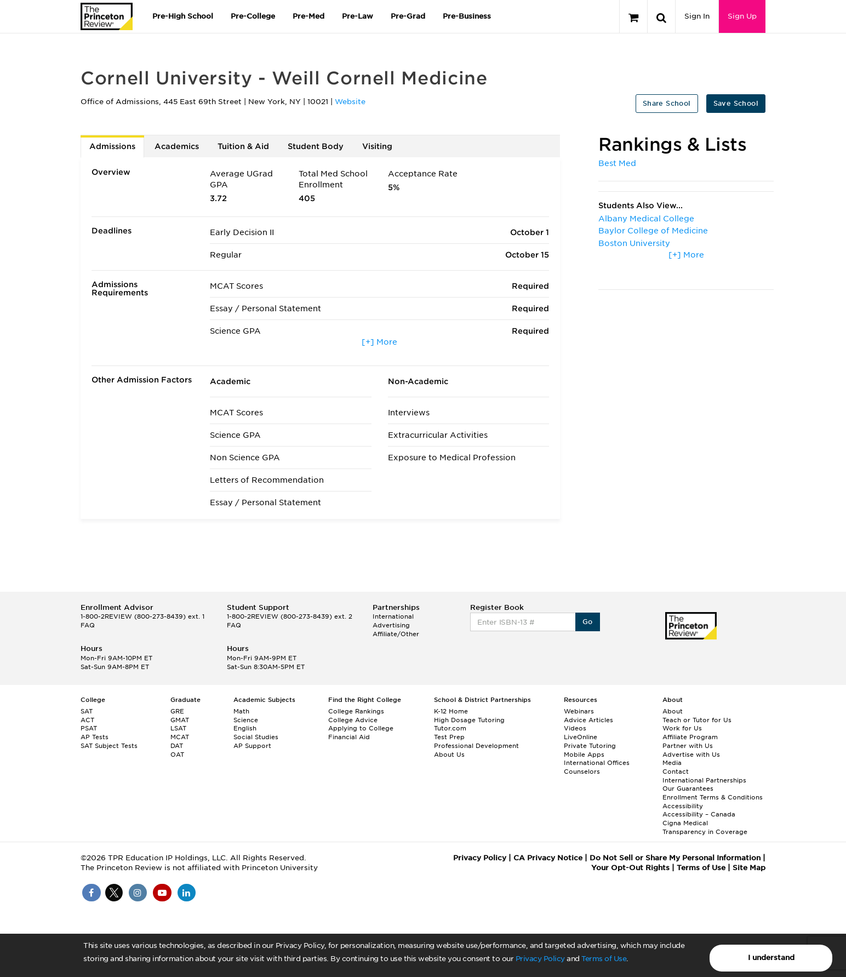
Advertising (391, 625)
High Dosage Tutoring (469, 720)
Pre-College (253, 16)
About (672, 711)
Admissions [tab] (112, 146)
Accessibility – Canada (698, 814)
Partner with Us (687, 746)
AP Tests (94, 737)
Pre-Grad (408, 16)
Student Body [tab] (316, 146)
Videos (575, 728)
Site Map (749, 868)
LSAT (178, 728)
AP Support (252, 746)
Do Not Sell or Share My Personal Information (675, 858)
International (393, 616)
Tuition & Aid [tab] (243, 146)
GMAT (179, 720)
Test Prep (449, 737)
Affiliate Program (690, 737)
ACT (87, 720)
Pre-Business (467, 16)
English (244, 728)
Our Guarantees (687, 788)
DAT (176, 746)
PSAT (89, 728)
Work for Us (682, 728)
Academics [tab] (177, 146)
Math (241, 711)
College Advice (353, 720)
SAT (87, 711)
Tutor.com (450, 728)
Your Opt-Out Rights (630, 868)
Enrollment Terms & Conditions (712, 797)
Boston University (634, 243)
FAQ (88, 625)
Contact (675, 771)
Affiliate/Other (396, 634)
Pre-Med (308, 16)
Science (245, 720)
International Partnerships (704, 780)
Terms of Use (603, 959)
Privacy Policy (540, 959)
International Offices (597, 763)
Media (672, 763)
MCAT (179, 737)
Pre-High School (182, 16)
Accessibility (682, 806)
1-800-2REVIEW (142, 616)
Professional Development (476, 746)
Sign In (697, 16)
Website (350, 102)
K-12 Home (451, 711)
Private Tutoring (590, 746)
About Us (449, 754)
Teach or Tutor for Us (696, 720)
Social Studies (255, 737)
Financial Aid (349, 737)
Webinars (579, 711)
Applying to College (360, 728)
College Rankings (356, 711)
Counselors (582, 771)
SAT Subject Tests (109, 746)
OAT (177, 754)
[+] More (379, 342)
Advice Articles (588, 720)
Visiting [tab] (377, 146)
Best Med (617, 163)
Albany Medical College (646, 218)
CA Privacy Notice (547, 858)
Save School (735, 103)
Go (587, 622)
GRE (177, 711)
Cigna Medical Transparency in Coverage (704, 827)
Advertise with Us (691, 754)
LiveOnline (580, 737)
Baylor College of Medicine (653, 230)
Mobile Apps (584, 754)
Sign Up (742, 16)
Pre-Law (357, 16)
